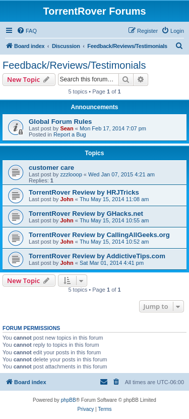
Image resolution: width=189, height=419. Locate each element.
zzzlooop (71, 174)
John (66, 199)
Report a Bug (69, 134)
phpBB (68, 400)
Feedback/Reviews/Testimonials (74, 65)
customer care (51, 167)
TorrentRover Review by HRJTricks (84, 192)
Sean (66, 128)
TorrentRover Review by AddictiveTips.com (97, 256)
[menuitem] (27, 31)
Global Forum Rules (60, 121)
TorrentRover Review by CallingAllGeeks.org (99, 235)
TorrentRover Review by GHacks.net (86, 213)
